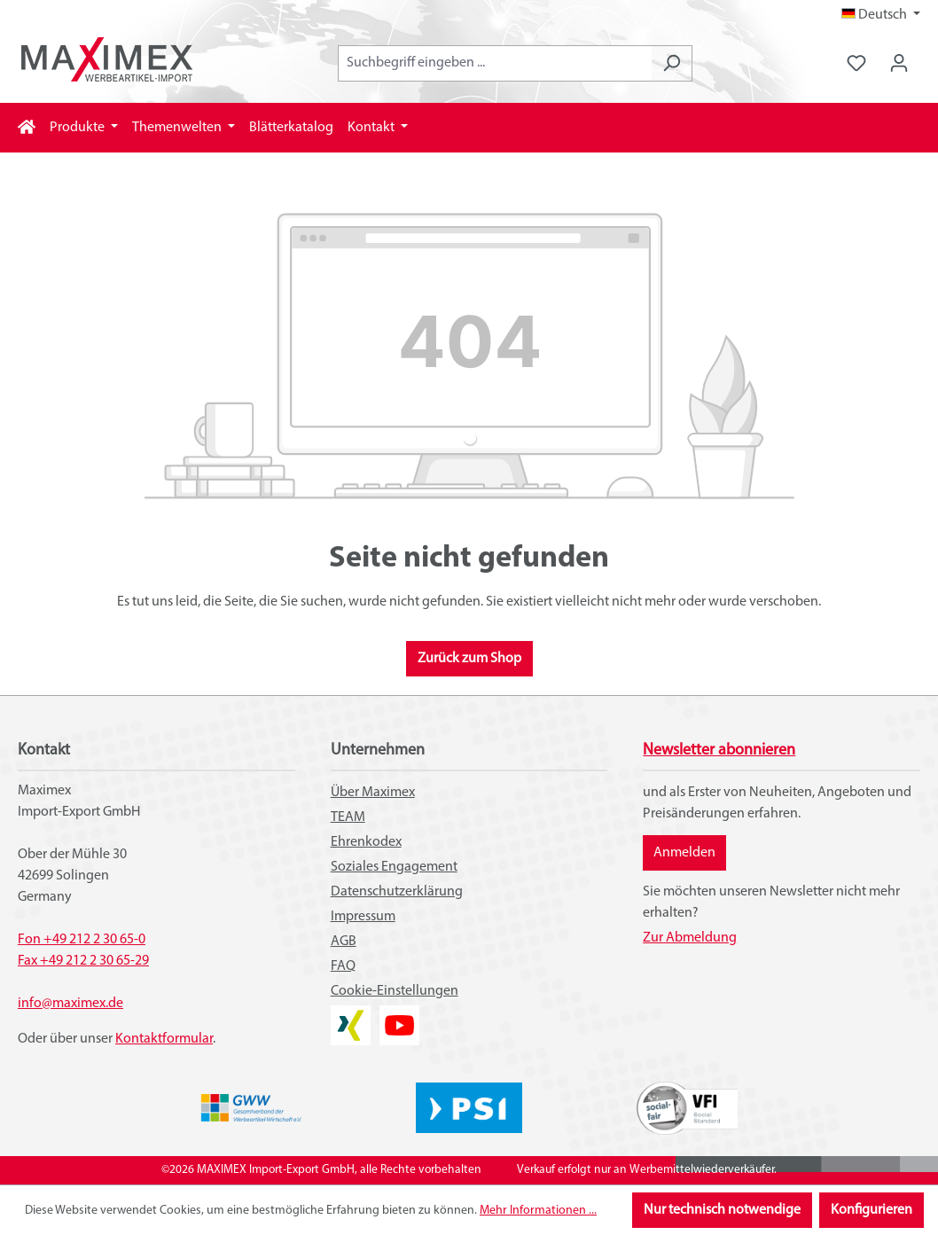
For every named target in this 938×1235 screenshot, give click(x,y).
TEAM (348, 817)
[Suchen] (671, 63)
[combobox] (495, 63)
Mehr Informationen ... (538, 1210)
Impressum (363, 917)
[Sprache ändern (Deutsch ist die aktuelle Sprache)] (880, 15)
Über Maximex (373, 793)
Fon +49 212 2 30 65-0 (81, 940)
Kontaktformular (164, 1039)
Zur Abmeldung (690, 938)
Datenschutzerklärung (397, 892)
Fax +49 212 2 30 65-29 (83, 961)
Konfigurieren (871, 1210)
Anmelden (684, 853)
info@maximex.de (70, 1004)
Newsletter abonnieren (719, 750)
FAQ (343, 966)
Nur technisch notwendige (722, 1210)
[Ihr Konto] (899, 63)
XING (346, 1016)
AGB (343, 941)
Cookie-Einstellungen (394, 991)
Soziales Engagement (394, 867)
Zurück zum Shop (469, 659)
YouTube (399, 1016)
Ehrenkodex (366, 842)
